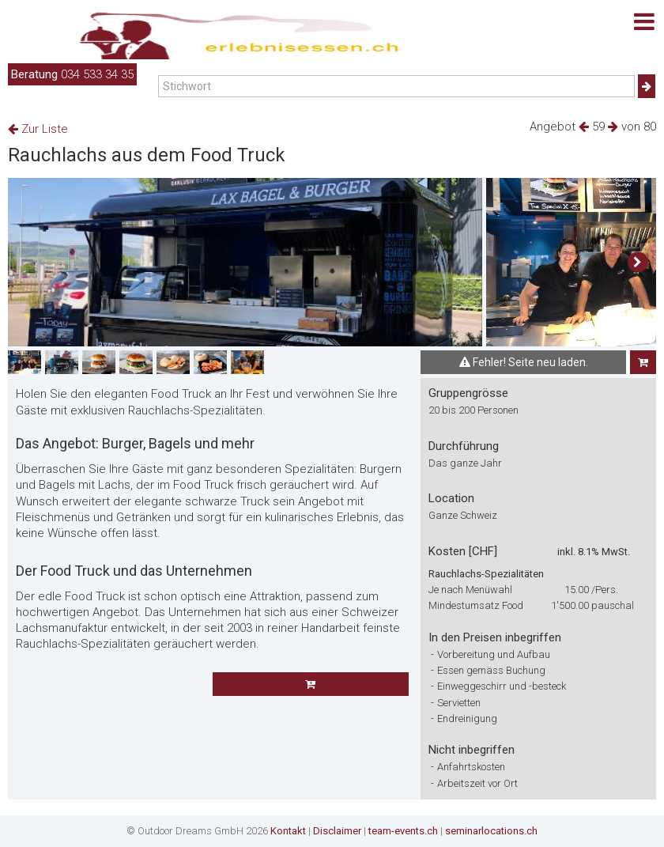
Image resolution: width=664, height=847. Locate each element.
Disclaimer (337, 831)
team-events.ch (403, 831)
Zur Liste (38, 129)
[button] (637, 262)
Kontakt (288, 831)
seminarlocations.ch (491, 831)
